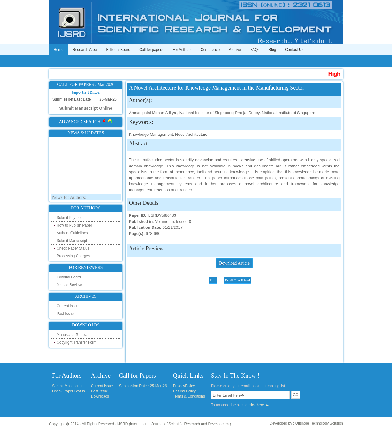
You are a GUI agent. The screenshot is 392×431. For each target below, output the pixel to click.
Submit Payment (70, 218)
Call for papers (151, 50)
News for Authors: (69, 198)
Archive (235, 50)
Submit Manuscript (72, 240)
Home (58, 50)
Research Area (85, 50)
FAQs (254, 50)
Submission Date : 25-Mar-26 (143, 386)
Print (213, 280)
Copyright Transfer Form (76, 342)
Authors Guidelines (72, 233)
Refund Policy (184, 391)
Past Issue (65, 313)
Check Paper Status (73, 248)
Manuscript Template (74, 335)
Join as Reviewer (71, 285)
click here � (259, 405)
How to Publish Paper (74, 225)
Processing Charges (73, 256)
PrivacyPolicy (184, 386)
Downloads (100, 396)
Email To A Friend (237, 280)
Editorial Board (118, 50)
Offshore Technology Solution (319, 423)
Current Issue (68, 306)
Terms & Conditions (189, 396)
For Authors (181, 50)
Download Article (234, 263)
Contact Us (294, 50)
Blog (272, 50)
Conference (210, 50)
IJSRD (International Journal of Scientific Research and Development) (174, 424)
